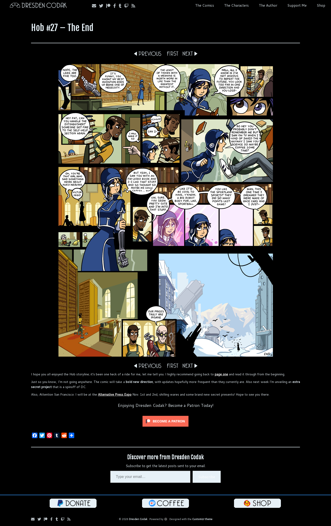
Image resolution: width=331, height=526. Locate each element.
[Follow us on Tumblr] (121, 6)
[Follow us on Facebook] (116, 6)
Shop (321, 5)
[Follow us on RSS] (134, 6)
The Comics (204, 5)
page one (221, 374)
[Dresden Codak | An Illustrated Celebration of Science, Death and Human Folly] (38, 5)
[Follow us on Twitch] (127, 6)
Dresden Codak (138, 519)
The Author (268, 5)
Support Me (297, 5)
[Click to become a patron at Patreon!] (165, 421)
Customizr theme (202, 519)
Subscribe (206, 476)
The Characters (236, 5)
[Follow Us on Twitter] (102, 6)
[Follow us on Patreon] (109, 6)
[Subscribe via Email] (95, 6)
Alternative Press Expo (114, 394)
